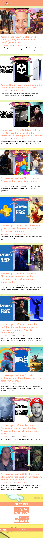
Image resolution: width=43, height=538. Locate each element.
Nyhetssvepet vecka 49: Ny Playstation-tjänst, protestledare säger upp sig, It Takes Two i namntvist (21, 228)
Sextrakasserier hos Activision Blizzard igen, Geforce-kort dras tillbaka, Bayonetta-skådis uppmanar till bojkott (21, 133)
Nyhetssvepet (19, 45)
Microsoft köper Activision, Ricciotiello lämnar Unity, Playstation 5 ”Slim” (21, 86)
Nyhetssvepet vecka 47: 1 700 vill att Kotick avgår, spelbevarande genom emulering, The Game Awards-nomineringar (19, 328)
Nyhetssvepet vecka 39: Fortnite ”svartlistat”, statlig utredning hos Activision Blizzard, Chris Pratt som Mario (19, 429)
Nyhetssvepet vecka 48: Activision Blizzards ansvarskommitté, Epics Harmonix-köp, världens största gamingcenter (18, 277)
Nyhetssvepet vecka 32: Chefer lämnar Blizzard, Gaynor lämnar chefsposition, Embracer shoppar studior (21, 477)
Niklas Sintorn (5, 45)
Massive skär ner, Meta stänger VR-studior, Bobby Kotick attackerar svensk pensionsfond (19, 39)
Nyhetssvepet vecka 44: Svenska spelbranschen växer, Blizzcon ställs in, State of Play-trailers (21, 378)
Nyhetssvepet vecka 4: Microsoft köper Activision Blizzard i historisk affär (21, 179)
